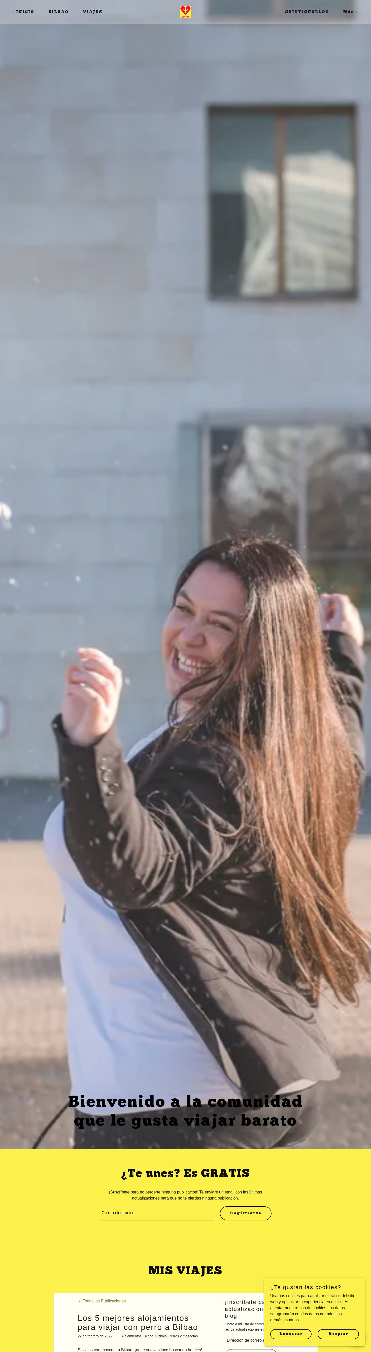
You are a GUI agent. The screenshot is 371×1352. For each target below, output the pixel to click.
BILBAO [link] (58, 12)
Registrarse (245, 1213)
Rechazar (290, 1334)
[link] (185, 12)
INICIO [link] (25, 12)
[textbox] (156, 1213)
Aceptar (338, 1334)
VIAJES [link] (93, 12)
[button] (349, 12)
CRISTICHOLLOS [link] (307, 12)
